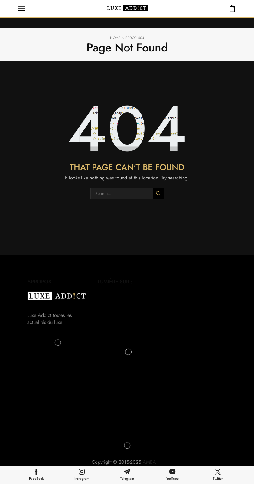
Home (115, 38)
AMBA (152, 462)
